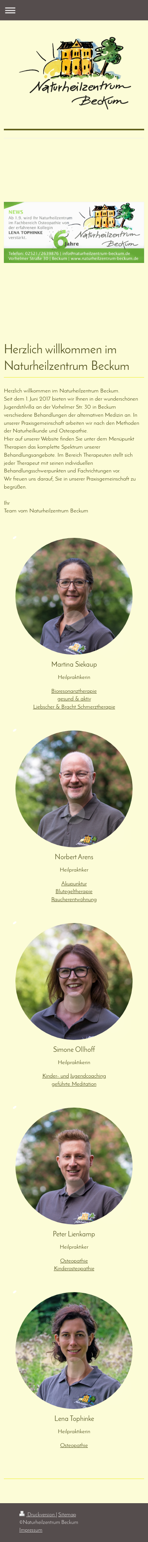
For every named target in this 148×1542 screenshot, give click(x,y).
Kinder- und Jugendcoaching (74, 1076)
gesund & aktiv (74, 699)
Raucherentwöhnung (74, 900)
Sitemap (67, 1515)
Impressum (30, 1530)
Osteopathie (74, 1261)
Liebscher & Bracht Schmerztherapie (74, 707)
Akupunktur (74, 884)
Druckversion (37, 1515)
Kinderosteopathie (74, 1269)
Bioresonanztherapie (74, 691)
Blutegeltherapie (74, 891)
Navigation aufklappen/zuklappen (74, 10)
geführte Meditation (74, 1084)
